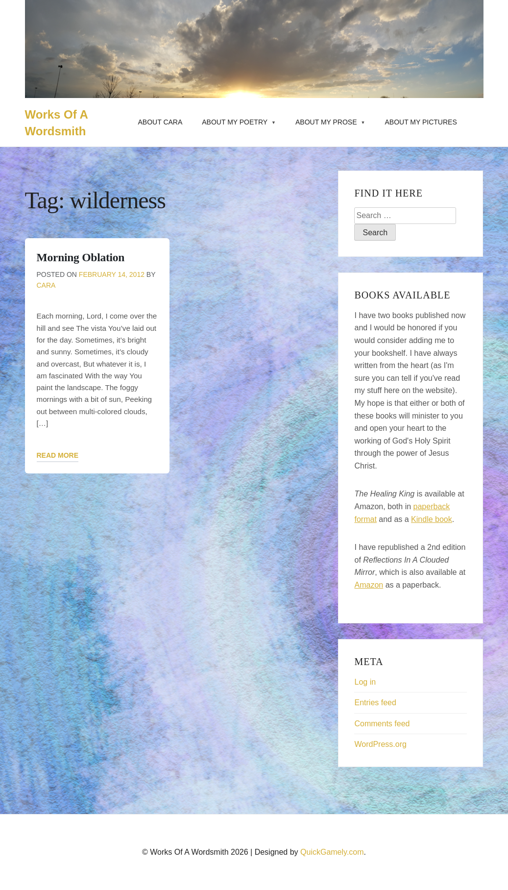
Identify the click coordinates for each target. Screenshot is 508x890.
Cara (46, 285)
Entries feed (375, 702)
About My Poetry (234, 122)
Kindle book (431, 519)
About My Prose (326, 122)
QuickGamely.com (332, 852)
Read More (58, 455)
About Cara (160, 122)
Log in (365, 682)
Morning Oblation (81, 257)
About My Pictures (421, 122)
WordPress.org (380, 744)
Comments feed (382, 723)
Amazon (368, 585)
